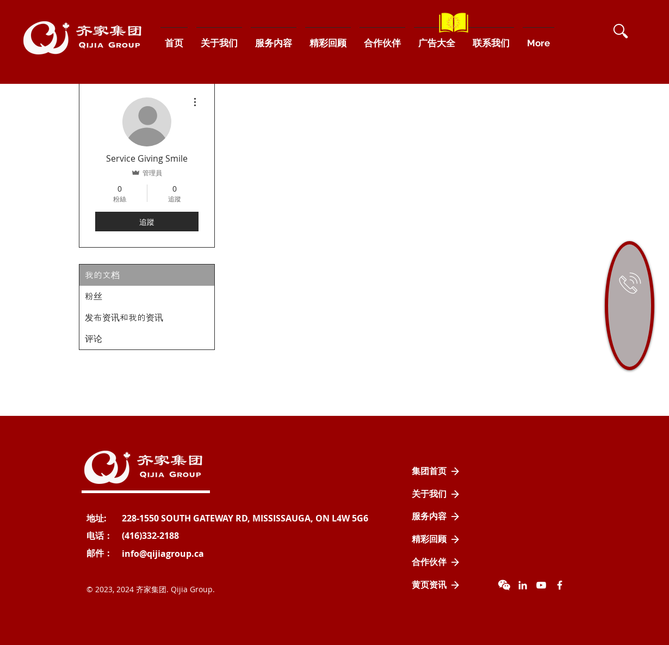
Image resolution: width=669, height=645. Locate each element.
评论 (93, 338)
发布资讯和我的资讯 (124, 317)
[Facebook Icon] (560, 585)
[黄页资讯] (435, 585)
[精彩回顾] (435, 539)
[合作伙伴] (435, 562)
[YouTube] (541, 585)
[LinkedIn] (523, 585)
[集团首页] (435, 471)
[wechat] (504, 585)
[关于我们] (435, 494)
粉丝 (93, 296)
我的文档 (102, 275)
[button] (620, 31)
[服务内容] (435, 516)
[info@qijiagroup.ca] (163, 553)
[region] (629, 305)
